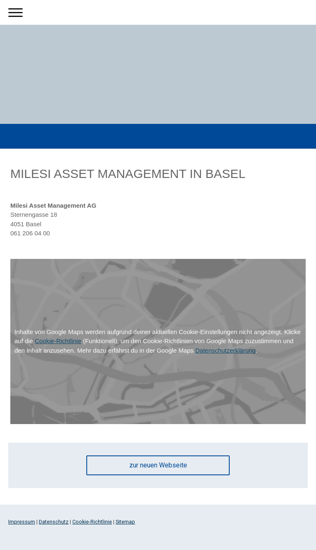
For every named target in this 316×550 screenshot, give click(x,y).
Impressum (21, 522)
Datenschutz (54, 522)
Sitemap (125, 522)
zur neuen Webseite (158, 465)
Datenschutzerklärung (225, 350)
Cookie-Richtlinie (58, 340)
